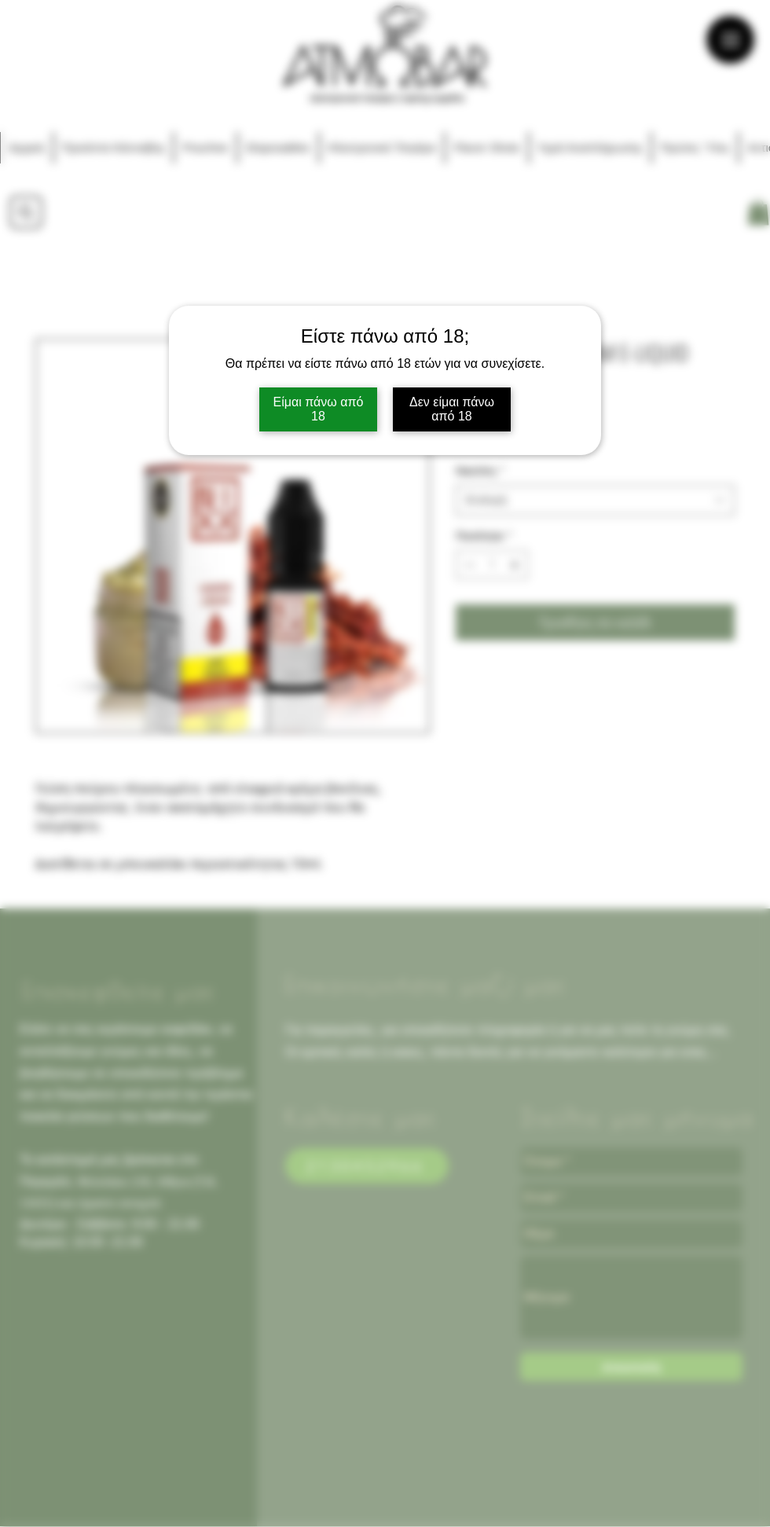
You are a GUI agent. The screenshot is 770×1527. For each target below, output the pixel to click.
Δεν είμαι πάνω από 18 (451, 409)
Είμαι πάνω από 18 (318, 409)
